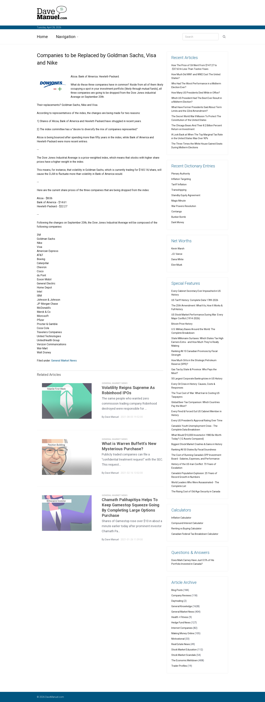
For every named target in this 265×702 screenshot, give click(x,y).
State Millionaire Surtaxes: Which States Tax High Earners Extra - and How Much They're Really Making (197, 342)
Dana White (177, 259)
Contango (176, 211)
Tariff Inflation (179, 184)
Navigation (66, 36)
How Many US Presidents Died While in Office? (195, 92)
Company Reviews (181, 595)
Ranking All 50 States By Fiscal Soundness (193, 449)
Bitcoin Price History (181, 323)
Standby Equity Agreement (185, 195)
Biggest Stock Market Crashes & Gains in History (196, 444)
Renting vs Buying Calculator (186, 528)
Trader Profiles (179, 665)
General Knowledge (181, 606)
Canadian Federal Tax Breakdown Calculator (194, 534)
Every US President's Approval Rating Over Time (196, 420)
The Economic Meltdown (184, 660)
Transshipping (178, 190)
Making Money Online (182, 633)
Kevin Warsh (177, 248)
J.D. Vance (176, 254)
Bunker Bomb (178, 217)
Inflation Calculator (181, 517)
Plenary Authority (180, 173)
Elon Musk (176, 264)
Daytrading (177, 601)
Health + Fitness (179, 617)
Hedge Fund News (180, 622)
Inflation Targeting (181, 179)
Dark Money (177, 222)
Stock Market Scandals (183, 655)
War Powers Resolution (183, 206)
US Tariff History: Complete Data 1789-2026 (194, 300)
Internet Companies (181, 628)
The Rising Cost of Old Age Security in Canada (195, 491)
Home (42, 36)
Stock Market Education (184, 649)
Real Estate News (180, 644)
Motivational (178, 638)
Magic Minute (178, 200)
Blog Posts (177, 590)
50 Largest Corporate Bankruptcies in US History (196, 378)
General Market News (64, 360)
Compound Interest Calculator (187, 523)
